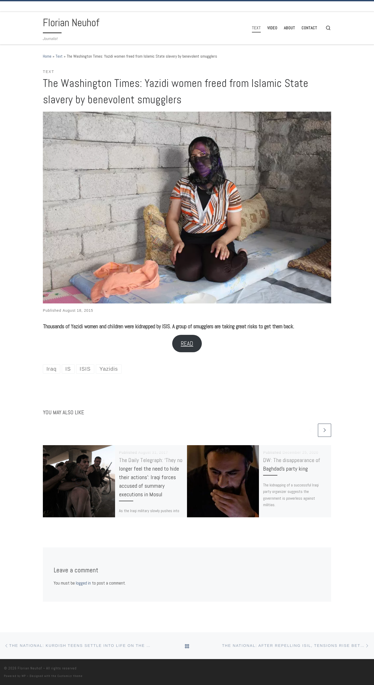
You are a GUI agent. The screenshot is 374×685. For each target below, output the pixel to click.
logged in (83, 583)
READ (187, 343)
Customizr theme (70, 676)
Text (59, 56)
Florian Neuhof (30, 668)
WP (24, 676)
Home (47, 56)
